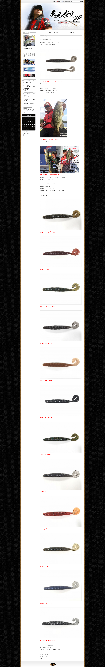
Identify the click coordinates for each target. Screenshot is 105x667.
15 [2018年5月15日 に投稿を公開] (24, 124)
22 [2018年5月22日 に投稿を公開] (24, 126)
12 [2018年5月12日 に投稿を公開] (32, 121)
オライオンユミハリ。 (28, 96)
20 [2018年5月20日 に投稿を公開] (34, 124)
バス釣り (26, 82)
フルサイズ (60, 1)
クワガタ (26, 89)
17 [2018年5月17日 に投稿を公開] (28, 124)
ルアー (26, 85)
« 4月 (25, 131)
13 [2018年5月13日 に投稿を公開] (34, 121)
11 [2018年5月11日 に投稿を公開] (30, 121)
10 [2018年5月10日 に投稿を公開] (28, 121)
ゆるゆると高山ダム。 (28, 107)
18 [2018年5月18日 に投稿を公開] (30, 124)
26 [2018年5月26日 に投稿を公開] (32, 126)
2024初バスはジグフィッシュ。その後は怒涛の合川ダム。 (29, 111)
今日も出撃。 (70, 32)
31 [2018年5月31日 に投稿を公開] (28, 129)
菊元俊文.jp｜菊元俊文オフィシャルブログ (52, 16)
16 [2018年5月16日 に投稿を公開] (26, 124)
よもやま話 (27, 88)
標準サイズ (57, 1)
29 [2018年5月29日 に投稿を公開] (24, 129)
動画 (25, 90)
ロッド (26, 83)
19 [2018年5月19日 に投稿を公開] (32, 124)
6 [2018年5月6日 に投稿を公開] (34, 119)
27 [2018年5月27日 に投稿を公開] (34, 126)
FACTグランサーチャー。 (54, 32)
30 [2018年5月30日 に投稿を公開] (26, 129)
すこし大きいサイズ (59, 1)
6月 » (27, 131)
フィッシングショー (28, 86)
